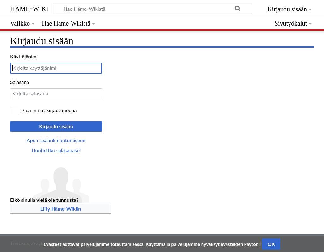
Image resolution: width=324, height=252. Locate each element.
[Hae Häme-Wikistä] (152, 8)
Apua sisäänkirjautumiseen (56, 140)
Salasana (19, 82)
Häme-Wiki (29, 8)
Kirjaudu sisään (56, 126)
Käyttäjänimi (24, 56)
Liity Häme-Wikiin (60, 209)
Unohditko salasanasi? (56, 150)
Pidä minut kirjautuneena (49, 110)
